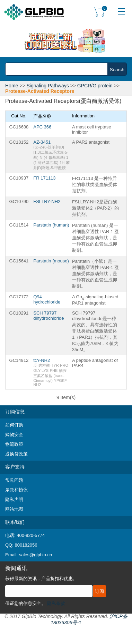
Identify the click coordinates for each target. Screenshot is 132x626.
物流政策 (14, 444)
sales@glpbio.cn (35, 554)
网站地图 (14, 509)
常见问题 (14, 480)
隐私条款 (56, 603)
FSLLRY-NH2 (46, 201)
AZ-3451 (42, 142)
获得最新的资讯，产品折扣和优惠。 (41, 578)
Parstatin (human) (51, 225)
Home (11, 85)
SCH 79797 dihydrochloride (48, 315)
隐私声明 (14, 499)
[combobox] (58, 69)
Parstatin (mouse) (51, 260)
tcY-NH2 (41, 360)
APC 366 (42, 126)
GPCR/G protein (95, 85)
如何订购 (14, 424)
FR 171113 (44, 178)
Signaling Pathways (48, 85)
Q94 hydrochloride (46, 299)
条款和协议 (16, 489)
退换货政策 (16, 453)
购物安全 (14, 434)
